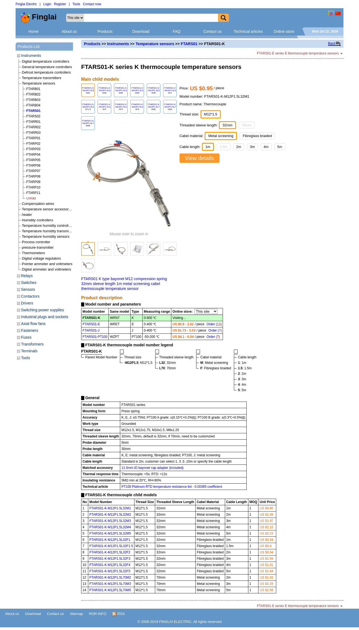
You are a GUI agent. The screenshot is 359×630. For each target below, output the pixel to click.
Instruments (118, 44)
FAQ (176, 31)
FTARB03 (33, 100)
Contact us (212, 31)
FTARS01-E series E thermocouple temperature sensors (298, 53)
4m (266, 147)
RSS (118, 614)
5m (279, 147)
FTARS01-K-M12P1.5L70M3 (110, 584)
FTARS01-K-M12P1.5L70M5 (110, 590)
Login (47, 4)
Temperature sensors (155, 44)
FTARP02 (33, 144)
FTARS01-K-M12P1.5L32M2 (110, 514)
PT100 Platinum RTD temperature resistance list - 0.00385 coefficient (171, 487)
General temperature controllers (47, 67)
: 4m (242, 385)
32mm (227, 125)
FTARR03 (33, 133)
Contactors (30, 296)
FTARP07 (33, 171)
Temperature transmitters (41, 78)
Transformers (32, 344)
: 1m (242, 363)
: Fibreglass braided (215, 368)
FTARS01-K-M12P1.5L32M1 (110, 508)
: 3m (242, 379)
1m (207, 147)
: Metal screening (214, 363)
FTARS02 (33, 116)
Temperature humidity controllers (47, 225)
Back (332, 43)
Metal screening (220, 136)
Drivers (27, 303)
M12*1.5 (210, 114)
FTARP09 (33, 182)
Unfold (31, 198)
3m (252, 147)
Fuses (26, 337)
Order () (214, 324)
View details (199, 158)
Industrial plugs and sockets (44, 317)
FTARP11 (33, 193)
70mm (247, 125)
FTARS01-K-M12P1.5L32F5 (109, 571)
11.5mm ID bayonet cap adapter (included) (152, 468)
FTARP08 (33, 176)
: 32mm (167, 363)
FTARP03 (33, 149)
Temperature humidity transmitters (49, 231)
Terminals (29, 351)
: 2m (242, 374)
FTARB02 (33, 94)
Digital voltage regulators (41, 258)
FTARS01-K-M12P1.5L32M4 (110, 527)
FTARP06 (33, 165)
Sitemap (76, 614)
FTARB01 (33, 89)
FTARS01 (189, 44)
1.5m (224, 147)
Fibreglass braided (257, 136)
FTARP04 (33, 154)
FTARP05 (33, 160)
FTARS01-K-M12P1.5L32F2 (109, 552)
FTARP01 (33, 138)
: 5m (242, 390)
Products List (28, 46)
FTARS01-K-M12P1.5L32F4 (109, 565)
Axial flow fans (33, 323)
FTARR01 (33, 122)
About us (69, 31)
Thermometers (33, 253)
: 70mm (167, 368)
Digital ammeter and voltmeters (46, 269)
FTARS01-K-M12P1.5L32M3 (110, 521)
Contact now (92, 4)
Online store (284, 31)
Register (60, 4)
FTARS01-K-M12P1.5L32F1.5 (111, 546)
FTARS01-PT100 (95, 337)
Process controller (36, 242)
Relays (27, 276)
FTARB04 (33, 105)
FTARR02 (33, 127)
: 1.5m (245, 368)
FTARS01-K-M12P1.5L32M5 (110, 533)
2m (238, 147)
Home (33, 31)
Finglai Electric (26, 4)
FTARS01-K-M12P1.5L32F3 (109, 559)
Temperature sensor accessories (47, 209)
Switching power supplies (42, 310)
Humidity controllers (37, 220)
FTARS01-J (91, 330)
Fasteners (29, 330)
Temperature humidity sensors (45, 236)
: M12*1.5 (138, 363)
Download (140, 31)
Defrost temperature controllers (46, 72)
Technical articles (248, 31)
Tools (76, 4)
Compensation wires (38, 204)
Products (105, 31)
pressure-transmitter (38, 247)
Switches (28, 282)
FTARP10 (33, 187)
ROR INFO (98, 614)
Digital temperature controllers (45, 61)
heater (27, 215)
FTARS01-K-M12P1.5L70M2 (110, 577)
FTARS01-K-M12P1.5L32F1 (109, 540)
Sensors (28, 289)
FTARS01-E (91, 324)
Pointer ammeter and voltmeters (47, 264)
